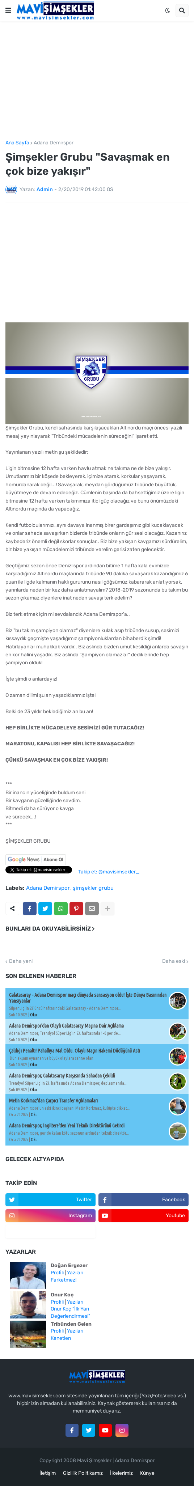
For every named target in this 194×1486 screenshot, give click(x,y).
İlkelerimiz (121, 1473)
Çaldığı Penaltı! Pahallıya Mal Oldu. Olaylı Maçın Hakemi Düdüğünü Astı (74, 1051)
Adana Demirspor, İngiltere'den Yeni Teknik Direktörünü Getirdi (67, 1126)
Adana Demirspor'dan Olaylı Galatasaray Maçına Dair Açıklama (66, 1026)
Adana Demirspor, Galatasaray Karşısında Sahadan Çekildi (62, 1076)
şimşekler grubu (93, 888)
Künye (147, 1473)
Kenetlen (61, 1338)
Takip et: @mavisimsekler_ (108, 872)
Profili (57, 1273)
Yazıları (75, 1273)
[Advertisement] (97, 80)
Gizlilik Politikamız (83, 1473)
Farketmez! (63, 1280)
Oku (33, 1014)
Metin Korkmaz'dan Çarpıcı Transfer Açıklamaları (53, 1101)
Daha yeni (21, 961)
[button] (8, 10)
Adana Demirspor (53, 142)
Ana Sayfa (17, 142)
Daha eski (173, 961)
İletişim (47, 1473)
